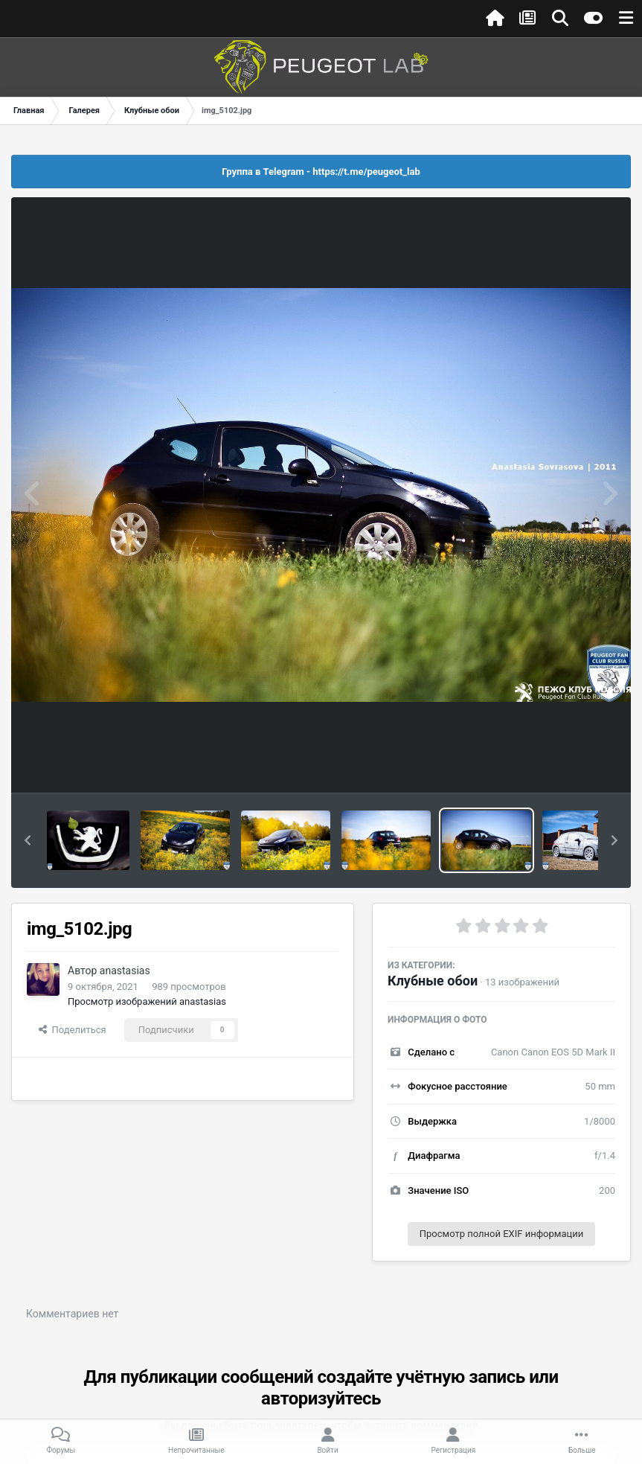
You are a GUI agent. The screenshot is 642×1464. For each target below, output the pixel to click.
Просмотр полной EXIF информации (502, 1233)
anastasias (125, 970)
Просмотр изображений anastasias (147, 1001)
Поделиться (72, 1029)
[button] (27, 840)
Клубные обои (433, 980)
